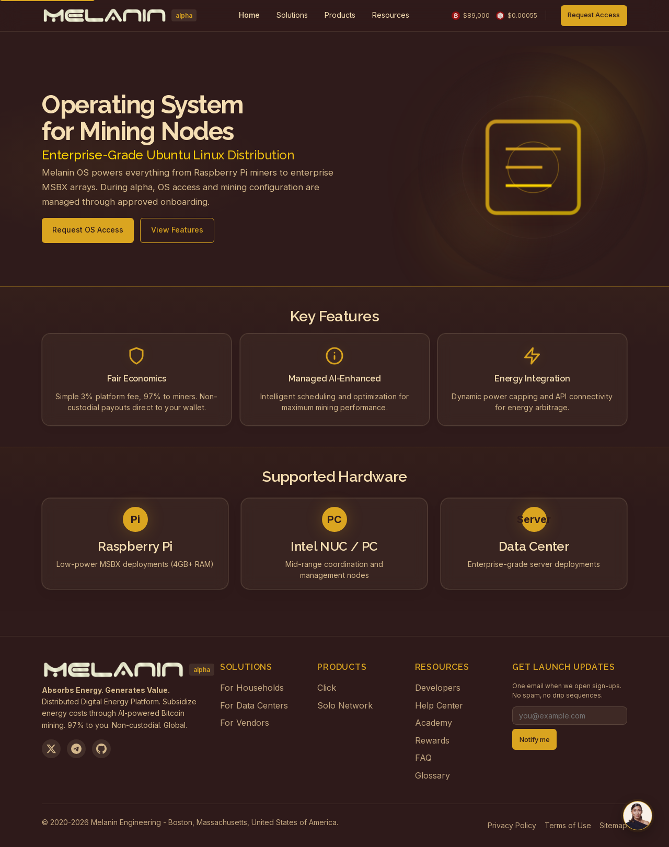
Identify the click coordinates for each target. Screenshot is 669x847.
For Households (252, 687)
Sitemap (613, 825)
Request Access (594, 15)
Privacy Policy (512, 825)
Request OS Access (87, 231)
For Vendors (244, 722)
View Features (177, 231)
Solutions (292, 14)
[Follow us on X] (51, 748)
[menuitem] (292, 15)
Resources (390, 14)
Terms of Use (568, 825)
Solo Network (345, 705)
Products (340, 14)
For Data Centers (254, 705)
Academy (433, 722)
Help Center (439, 705)
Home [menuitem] (249, 14)
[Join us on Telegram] (76, 748)
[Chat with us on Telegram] (637, 815)
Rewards (432, 740)
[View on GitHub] (101, 748)
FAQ (423, 757)
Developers (437, 687)
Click (326, 687)
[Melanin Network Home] (119, 15)
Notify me (535, 740)
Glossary (432, 775)
